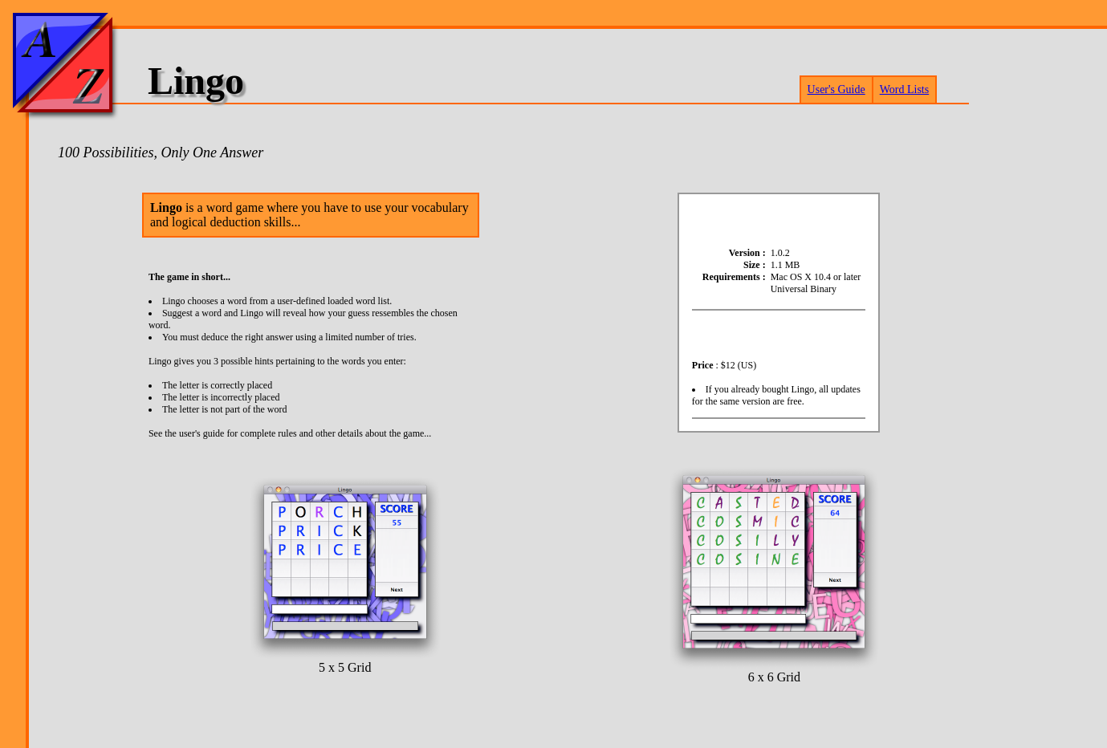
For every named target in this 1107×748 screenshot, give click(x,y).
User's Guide (836, 89)
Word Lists (904, 89)
